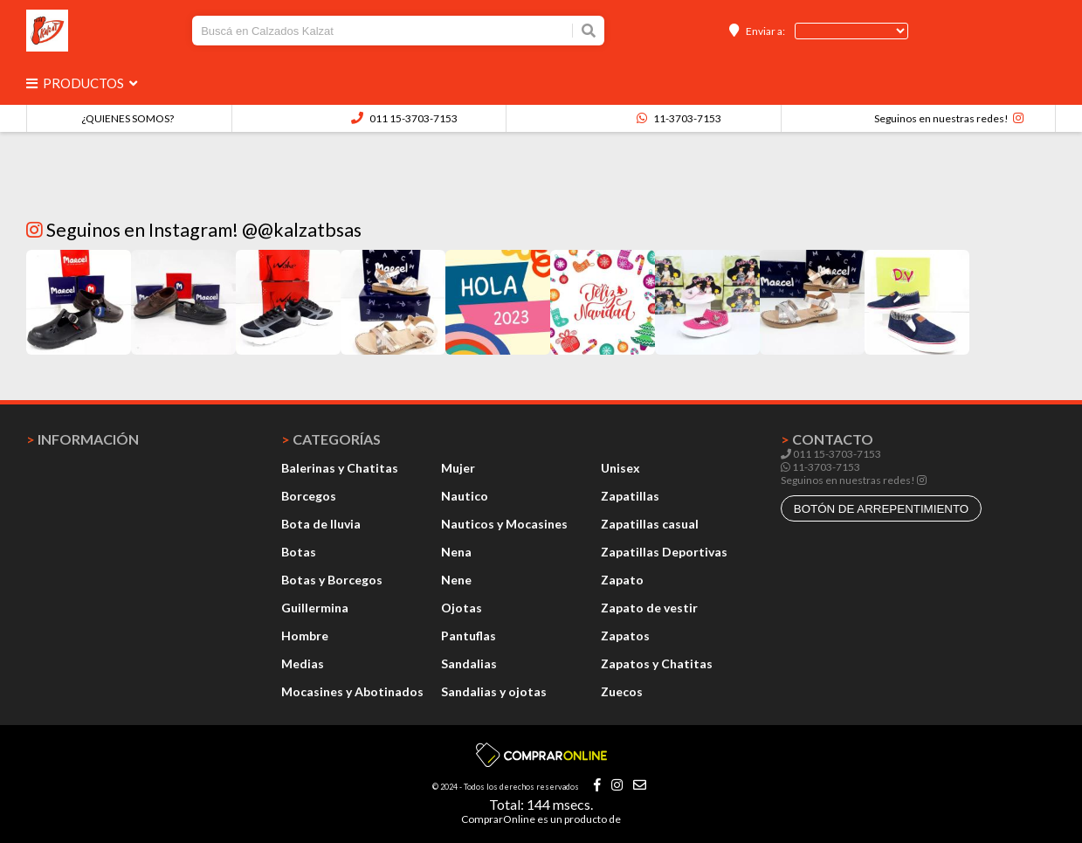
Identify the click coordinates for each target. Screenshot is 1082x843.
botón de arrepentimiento (881, 508)
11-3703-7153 (679, 118)
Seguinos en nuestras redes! (941, 118)
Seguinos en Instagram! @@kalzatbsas (194, 229)
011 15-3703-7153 (404, 118)
